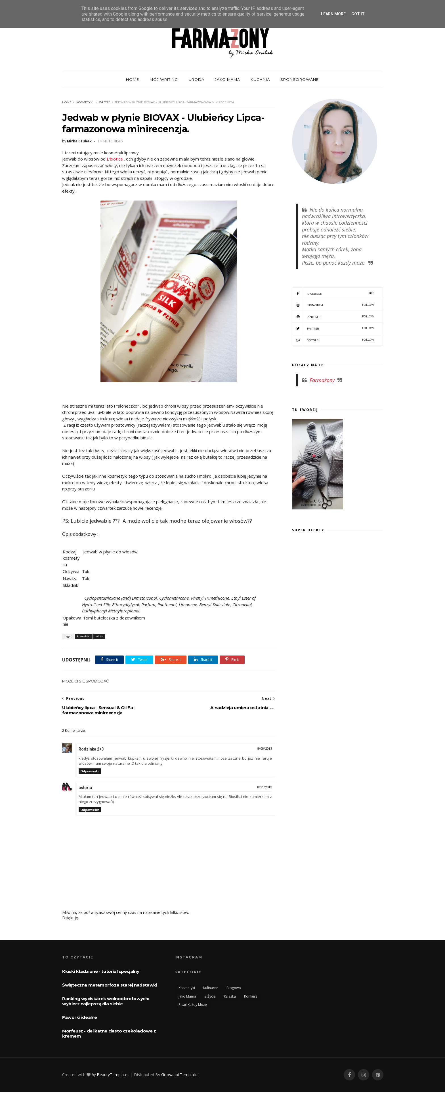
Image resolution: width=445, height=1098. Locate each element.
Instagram (333, 305)
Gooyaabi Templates (180, 1074)
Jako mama (227, 79)
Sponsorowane (299, 79)
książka (230, 996)
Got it (358, 14)
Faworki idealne (79, 1017)
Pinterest (333, 316)
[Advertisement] (339, 593)
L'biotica (115, 159)
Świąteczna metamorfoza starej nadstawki (109, 985)
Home (67, 102)
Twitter (333, 328)
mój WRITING (164, 79)
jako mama (187, 996)
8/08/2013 (264, 749)
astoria (85, 787)
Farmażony (322, 380)
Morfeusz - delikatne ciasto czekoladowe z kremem (109, 1033)
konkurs (250, 996)
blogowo (233, 987)
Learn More (333, 14)
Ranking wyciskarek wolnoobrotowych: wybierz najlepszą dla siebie (105, 1001)
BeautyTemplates (113, 1074)
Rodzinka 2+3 (91, 749)
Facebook (333, 293)
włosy (104, 102)
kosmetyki (84, 102)
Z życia (210, 996)
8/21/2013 (264, 787)
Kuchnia (260, 79)
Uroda (196, 79)
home (132, 79)
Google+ (333, 339)
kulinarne (210, 987)
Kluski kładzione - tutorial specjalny (100, 971)
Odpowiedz (89, 771)
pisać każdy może (193, 1004)
